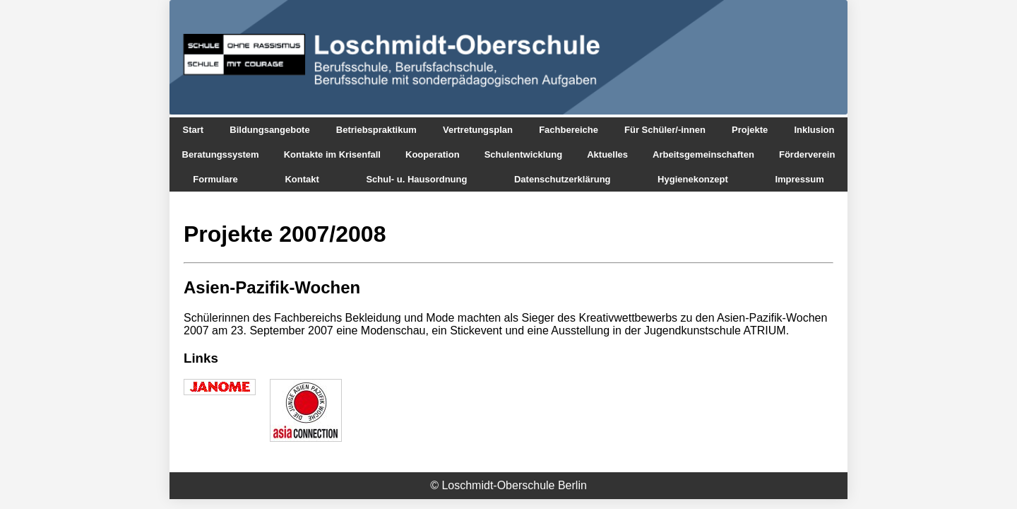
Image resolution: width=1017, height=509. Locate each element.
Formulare (215, 179)
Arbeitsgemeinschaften (703, 154)
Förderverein (807, 154)
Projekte (750, 129)
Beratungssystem (220, 154)
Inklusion (814, 129)
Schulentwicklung (523, 154)
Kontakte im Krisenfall (332, 154)
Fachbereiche (568, 129)
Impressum (799, 179)
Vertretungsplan (478, 129)
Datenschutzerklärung (562, 179)
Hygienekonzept (693, 179)
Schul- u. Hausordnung (416, 179)
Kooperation (432, 154)
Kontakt (302, 179)
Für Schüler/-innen (665, 129)
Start (193, 129)
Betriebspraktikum (376, 129)
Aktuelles (607, 154)
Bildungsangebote (269, 129)
